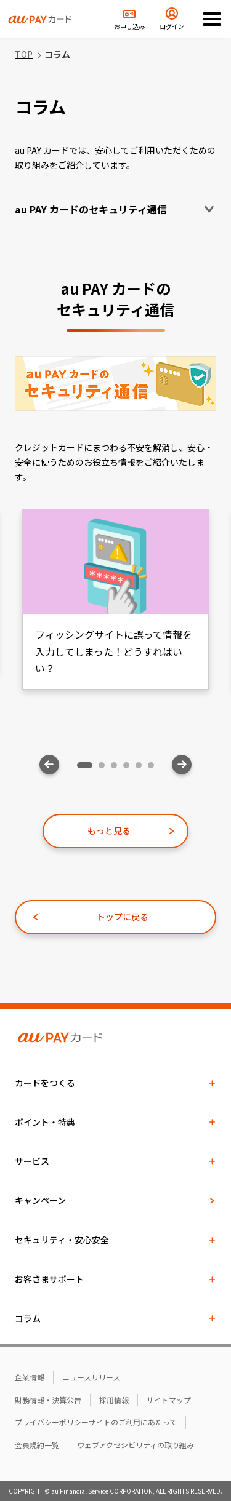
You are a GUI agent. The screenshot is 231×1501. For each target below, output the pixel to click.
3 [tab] (117, 768)
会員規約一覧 (37, 1444)
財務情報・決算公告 (48, 1400)
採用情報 (114, 1400)
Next (182, 764)
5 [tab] (142, 768)
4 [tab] (129, 768)
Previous (49, 764)
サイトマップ (169, 1400)
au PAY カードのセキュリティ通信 (91, 209)
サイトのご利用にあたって (133, 1422)
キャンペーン (40, 1200)
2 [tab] (105, 768)
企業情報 (29, 1377)
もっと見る (109, 830)
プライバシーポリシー (52, 1422)
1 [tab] (83, 768)
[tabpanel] (115, 599)
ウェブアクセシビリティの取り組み (135, 1444)
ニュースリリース (91, 1377)
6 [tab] (154, 768)
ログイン (172, 26)
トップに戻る (122, 916)
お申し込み (129, 26)
